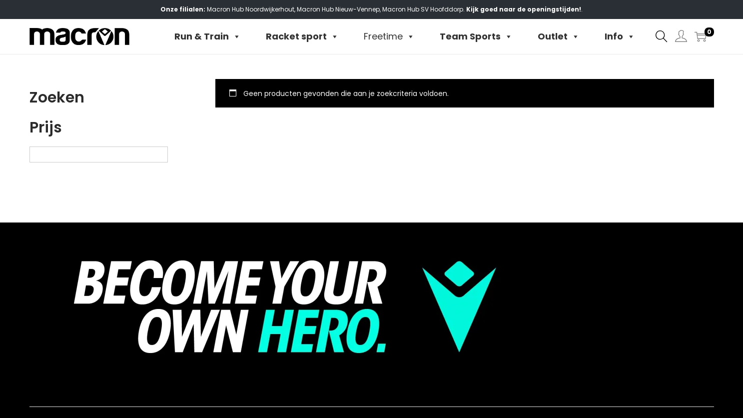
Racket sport (302, 36)
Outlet (559, 36)
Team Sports (476, 36)
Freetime (389, 36)
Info (620, 36)
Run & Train (207, 36)
